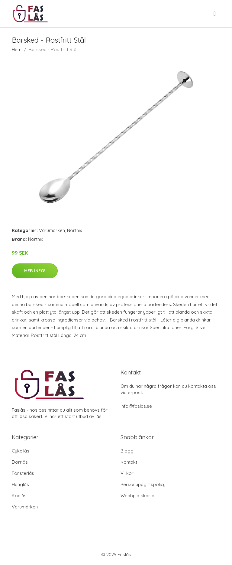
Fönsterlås (23, 473)
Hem (16, 49)
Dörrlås (20, 462)
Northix (74, 230)
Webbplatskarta (137, 495)
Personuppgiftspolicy (143, 484)
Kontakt (129, 462)
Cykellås (20, 451)
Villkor (127, 473)
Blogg (127, 451)
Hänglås (20, 484)
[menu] (215, 13)
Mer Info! (34, 270)
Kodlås (19, 495)
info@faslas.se (136, 406)
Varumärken (52, 230)
